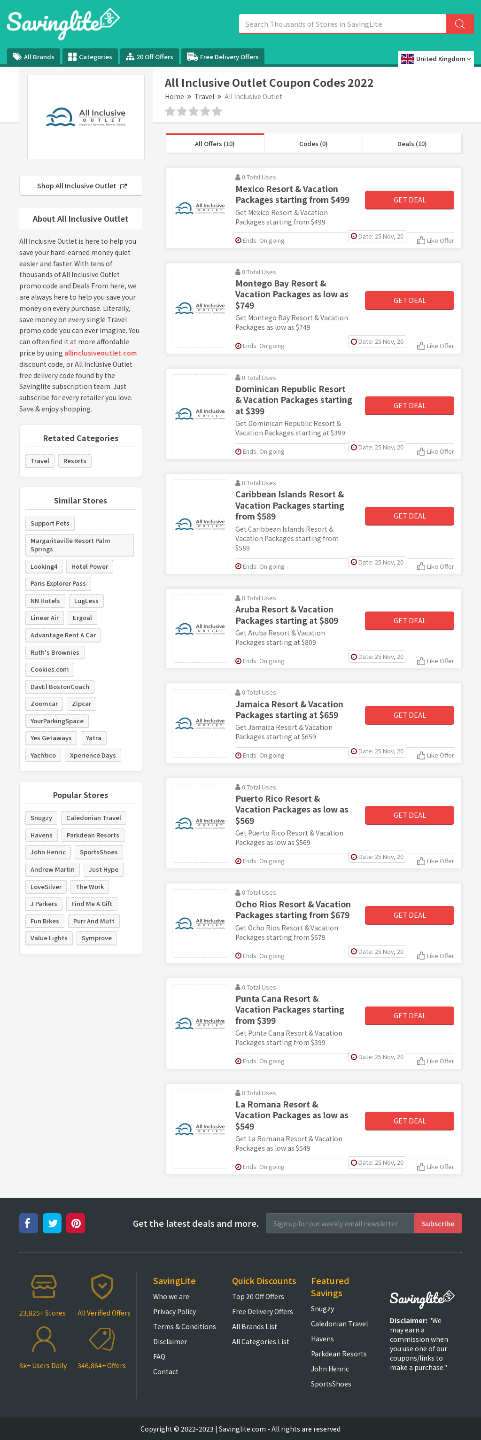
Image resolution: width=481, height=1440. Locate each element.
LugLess (86, 600)
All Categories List (260, 1341)
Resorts (74, 460)
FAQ (159, 1356)
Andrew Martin (53, 869)
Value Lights (49, 937)
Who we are (171, 1296)
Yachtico (43, 755)
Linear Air (45, 617)
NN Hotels (45, 600)
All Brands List (254, 1326)
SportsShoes (99, 851)
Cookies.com (50, 669)
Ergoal (82, 617)
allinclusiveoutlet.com (100, 352)
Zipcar (81, 703)
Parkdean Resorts (93, 834)
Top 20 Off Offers (258, 1296)
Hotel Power (89, 566)
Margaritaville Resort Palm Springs (70, 545)
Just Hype (103, 869)
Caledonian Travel (93, 817)
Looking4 (44, 566)
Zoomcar (44, 703)
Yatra (93, 737)
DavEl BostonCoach (60, 686)
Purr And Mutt (94, 920)
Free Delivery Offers (223, 56)
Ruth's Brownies (55, 652)
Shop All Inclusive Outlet (82, 185)
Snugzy (41, 817)
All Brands (33, 56)
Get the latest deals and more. (196, 1223)
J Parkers (44, 903)
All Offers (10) (215, 143)
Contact (165, 1371)
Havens (42, 834)
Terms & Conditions (184, 1326)
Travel (204, 96)
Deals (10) (412, 143)
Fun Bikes (45, 920)
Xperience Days (93, 755)
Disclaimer (170, 1341)
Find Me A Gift (91, 903)
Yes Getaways (51, 737)
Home (174, 96)
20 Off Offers (149, 56)
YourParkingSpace (57, 720)
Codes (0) (313, 143)
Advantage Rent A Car (63, 634)
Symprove (97, 937)
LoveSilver (46, 886)
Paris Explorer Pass (58, 583)
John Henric (48, 851)
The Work (90, 886)
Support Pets (50, 523)
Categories (90, 57)
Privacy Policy (174, 1311)
